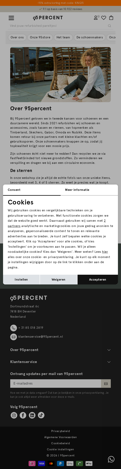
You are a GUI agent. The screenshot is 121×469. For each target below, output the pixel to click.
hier (105, 252)
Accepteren (97, 279)
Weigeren (58, 279)
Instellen (21, 279)
